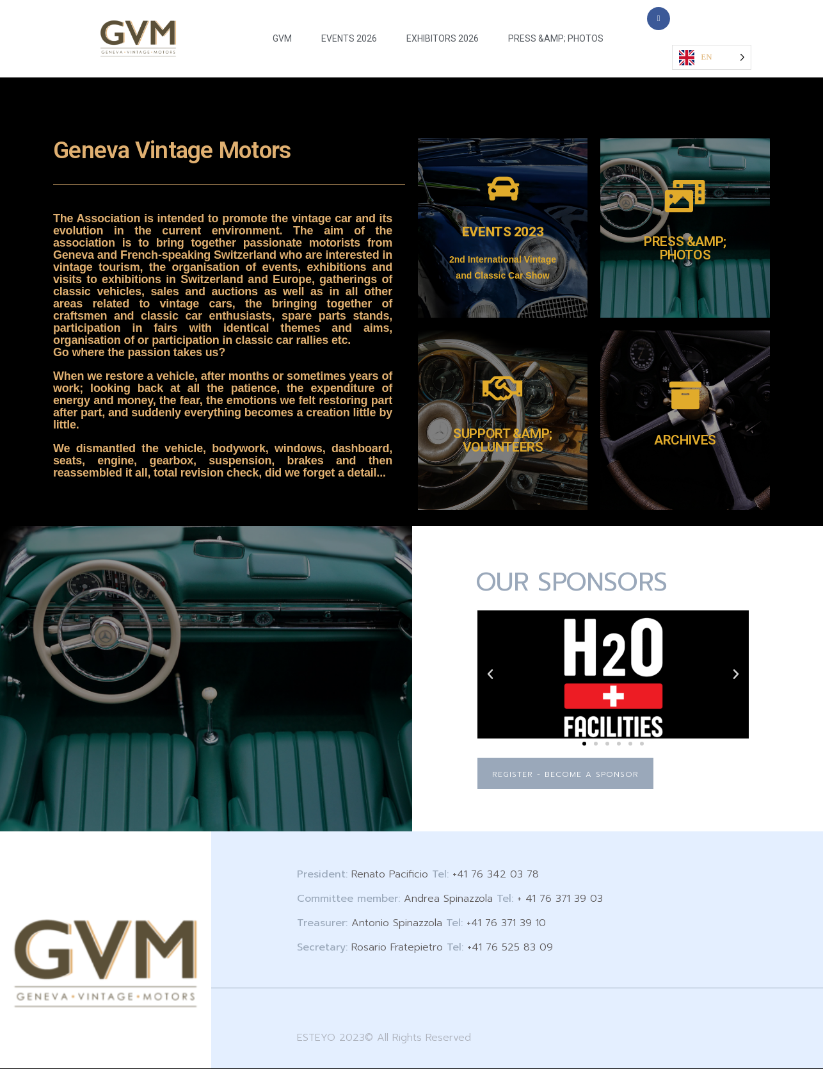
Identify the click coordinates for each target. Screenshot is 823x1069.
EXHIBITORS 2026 (442, 38)
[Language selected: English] (711, 57)
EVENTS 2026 (349, 38)
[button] (490, 674)
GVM (282, 38)
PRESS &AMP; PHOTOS (555, 38)
